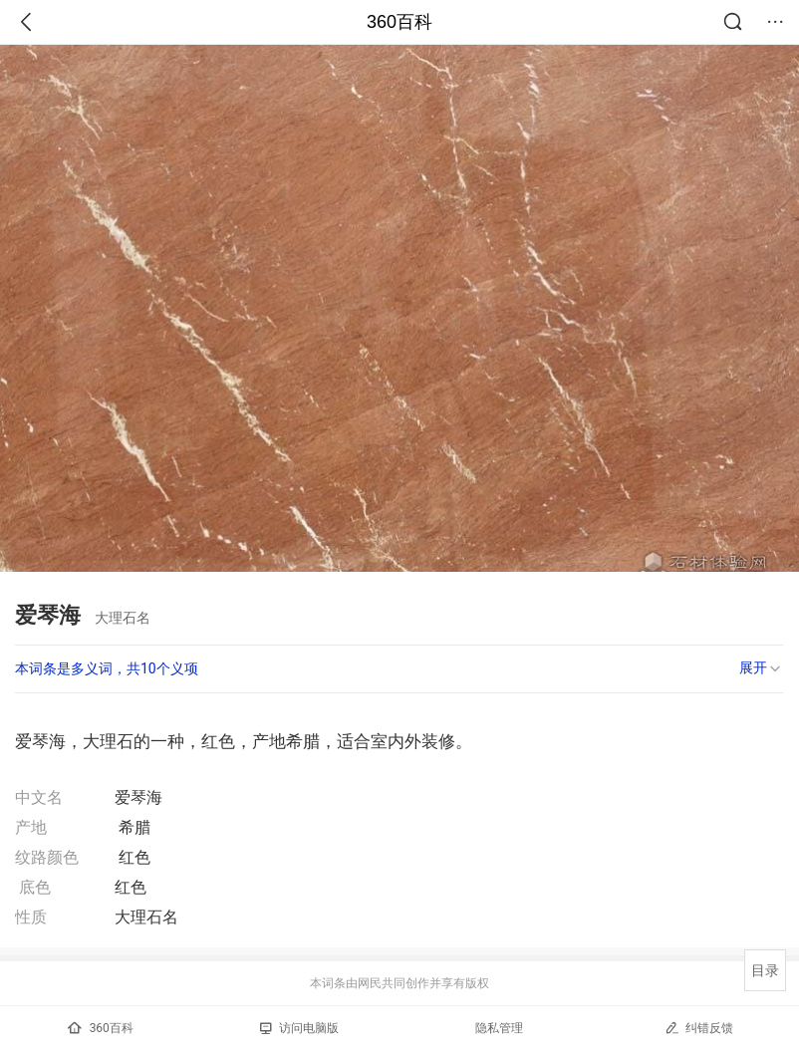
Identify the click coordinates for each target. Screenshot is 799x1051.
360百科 (399, 22)
